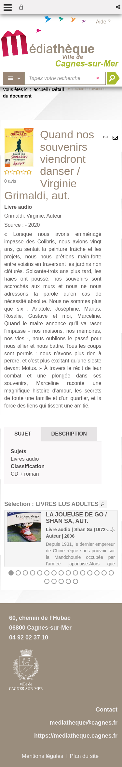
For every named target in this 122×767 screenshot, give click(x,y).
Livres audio (25, 459)
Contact (106, 709)
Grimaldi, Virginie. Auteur (33, 216)
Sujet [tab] (22, 434)
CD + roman (25, 474)
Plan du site (84, 756)
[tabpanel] (53, 463)
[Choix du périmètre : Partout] (14, 78)
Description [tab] (69, 434)
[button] (118, 7)
